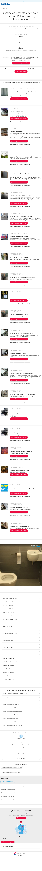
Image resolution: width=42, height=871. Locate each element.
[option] (21, 565)
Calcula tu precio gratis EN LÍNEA (21, 63)
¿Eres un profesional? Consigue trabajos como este (20, 121)
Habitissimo (3, 7)
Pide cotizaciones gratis (7, 841)
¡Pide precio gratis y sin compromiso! (18, 98)
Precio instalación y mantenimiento (7, 781)
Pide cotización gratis (21, 71)
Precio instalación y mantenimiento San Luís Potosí (10, 782)
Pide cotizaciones (21, 869)
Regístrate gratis (21, 817)
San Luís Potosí (20, 7)
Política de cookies (20, 858)
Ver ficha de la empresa (21, 747)
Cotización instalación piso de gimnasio (20, 195)
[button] (15, 589)
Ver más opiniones (21, 758)
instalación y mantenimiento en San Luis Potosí (12, 767)
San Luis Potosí (28, 7)
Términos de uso (21, 855)
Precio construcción (11, 7)
